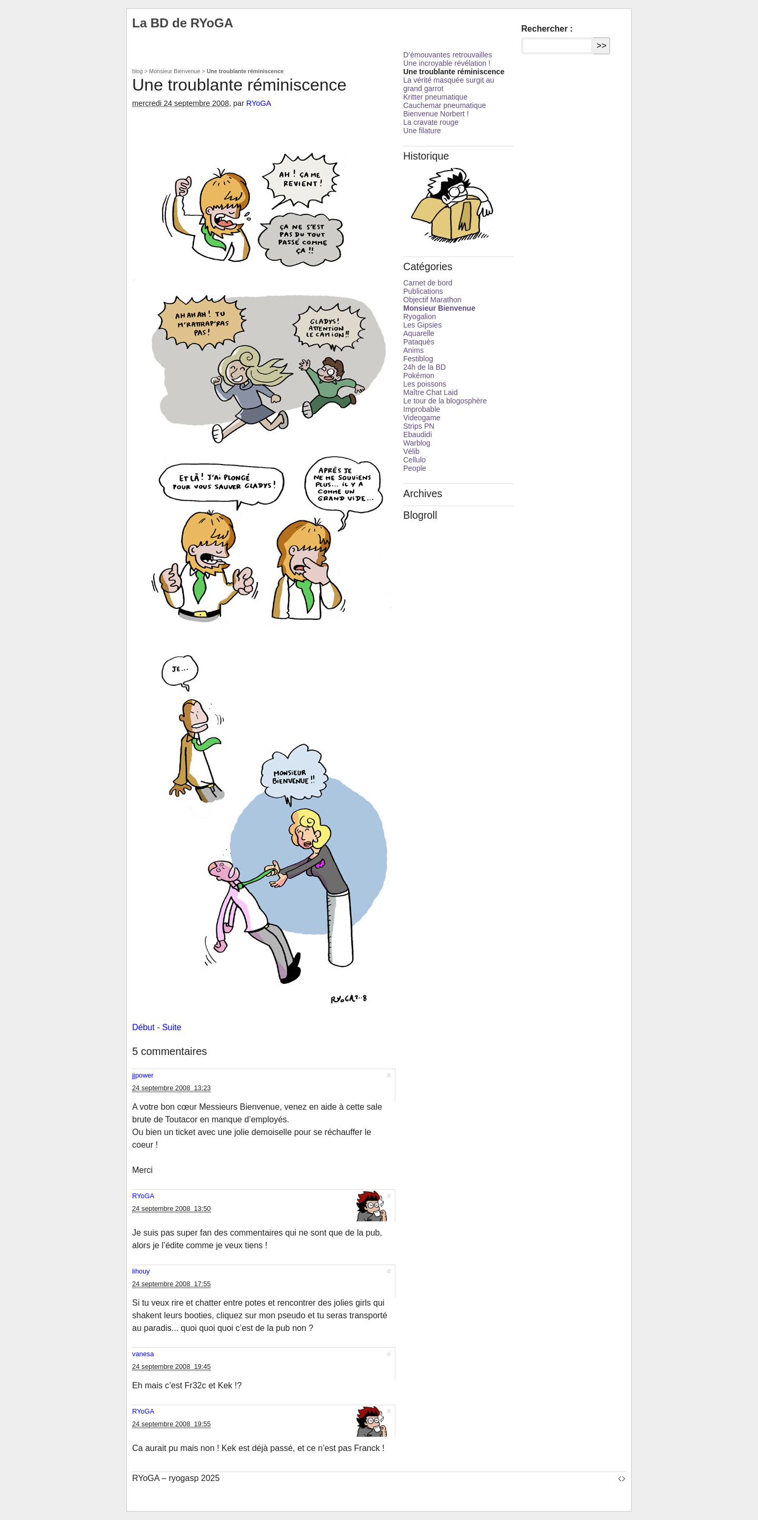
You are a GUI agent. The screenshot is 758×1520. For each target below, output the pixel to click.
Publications (423, 291)
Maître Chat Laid (430, 392)
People (414, 468)
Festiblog (418, 358)
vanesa (143, 1354)
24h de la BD (424, 367)
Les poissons (424, 384)
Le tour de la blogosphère (445, 401)
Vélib (411, 451)
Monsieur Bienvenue (174, 71)
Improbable (421, 409)
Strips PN (418, 426)
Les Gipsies (422, 325)
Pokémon (418, 375)
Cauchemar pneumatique (444, 105)
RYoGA (258, 103)
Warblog (417, 443)
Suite (171, 1027)
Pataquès (418, 342)
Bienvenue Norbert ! (436, 114)
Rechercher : (547, 28)
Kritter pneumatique (435, 97)
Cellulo (414, 460)
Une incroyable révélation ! (447, 63)
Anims (413, 350)
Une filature (422, 130)
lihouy (140, 1271)
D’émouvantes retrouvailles (447, 55)
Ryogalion (419, 316)
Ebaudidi (417, 434)
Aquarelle (418, 333)
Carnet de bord (427, 283)
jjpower (143, 1075)
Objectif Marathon (432, 299)
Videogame (422, 417)
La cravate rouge (430, 122)
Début (143, 1027)
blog (137, 71)
